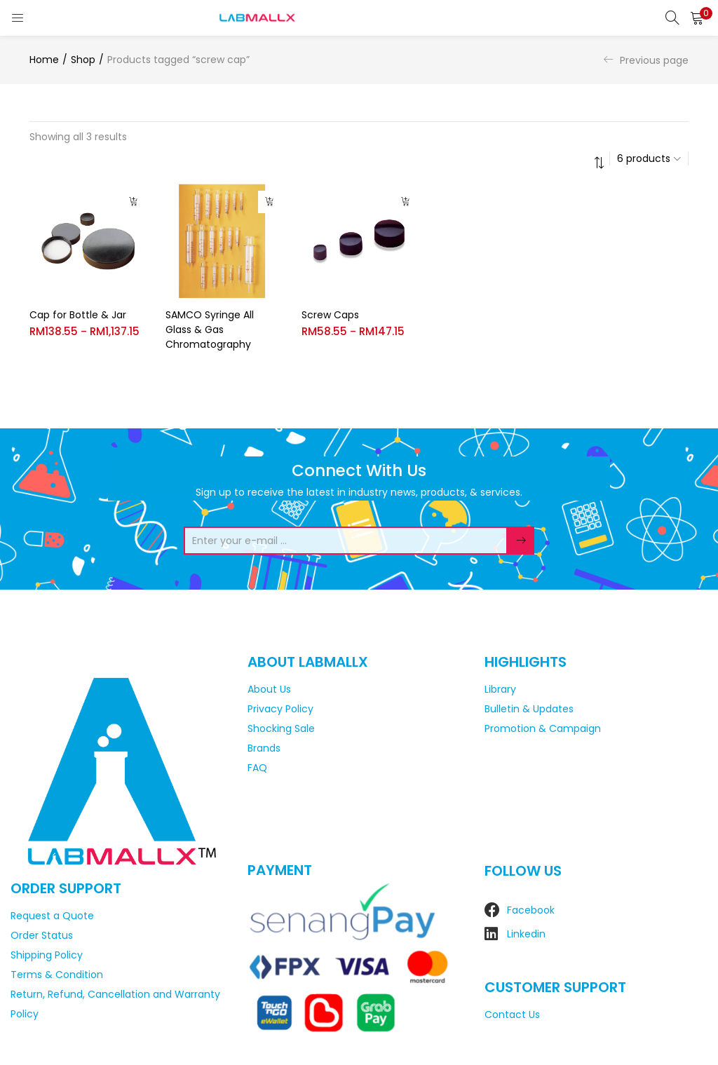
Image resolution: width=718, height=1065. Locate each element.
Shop (83, 60)
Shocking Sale (281, 728)
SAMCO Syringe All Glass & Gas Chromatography (209, 329)
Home (44, 60)
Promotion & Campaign (543, 728)
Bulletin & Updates (529, 709)
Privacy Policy (280, 709)
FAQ (257, 768)
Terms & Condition (57, 975)
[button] (696, 17)
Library (500, 689)
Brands (264, 748)
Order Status (42, 935)
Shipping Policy (47, 955)
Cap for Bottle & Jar (77, 315)
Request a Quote (52, 916)
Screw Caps (330, 315)
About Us (269, 689)
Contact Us (512, 1015)
